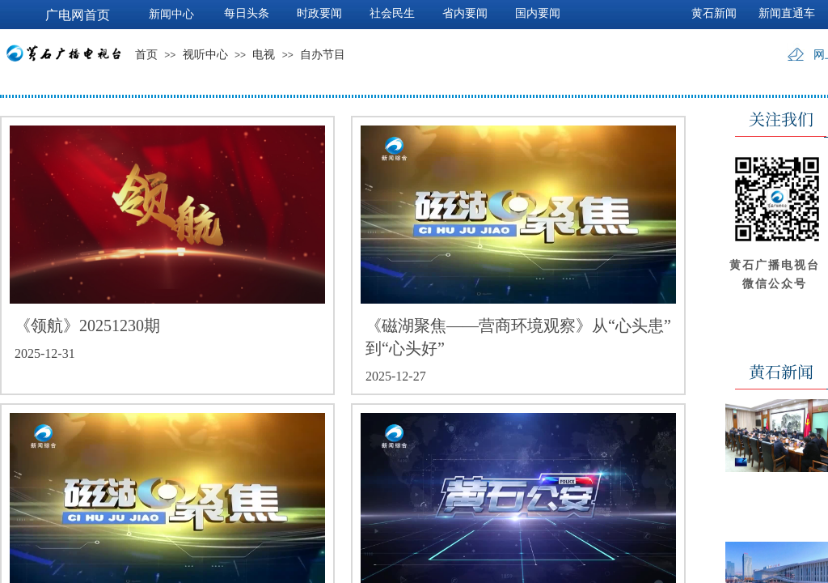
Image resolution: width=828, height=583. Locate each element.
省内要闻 (465, 13)
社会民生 (392, 13)
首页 (146, 55)
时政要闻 (319, 13)
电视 (263, 55)
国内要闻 (537, 13)
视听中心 (205, 55)
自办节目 (322, 55)
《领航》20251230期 (87, 325)
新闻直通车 (786, 13)
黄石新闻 (714, 13)
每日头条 (246, 13)
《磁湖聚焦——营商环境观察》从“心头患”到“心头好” (518, 337)
